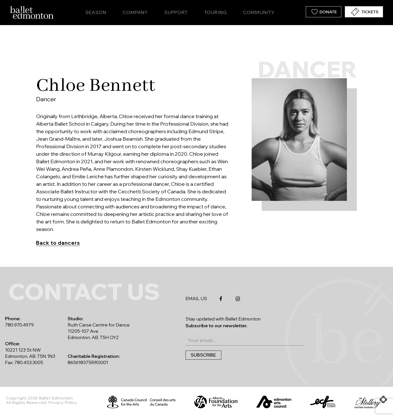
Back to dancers (58, 243)
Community (258, 12)
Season (95, 12)
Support (176, 12)
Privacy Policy (62, 402)
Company (135, 12)
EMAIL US (196, 298)
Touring (215, 12)
